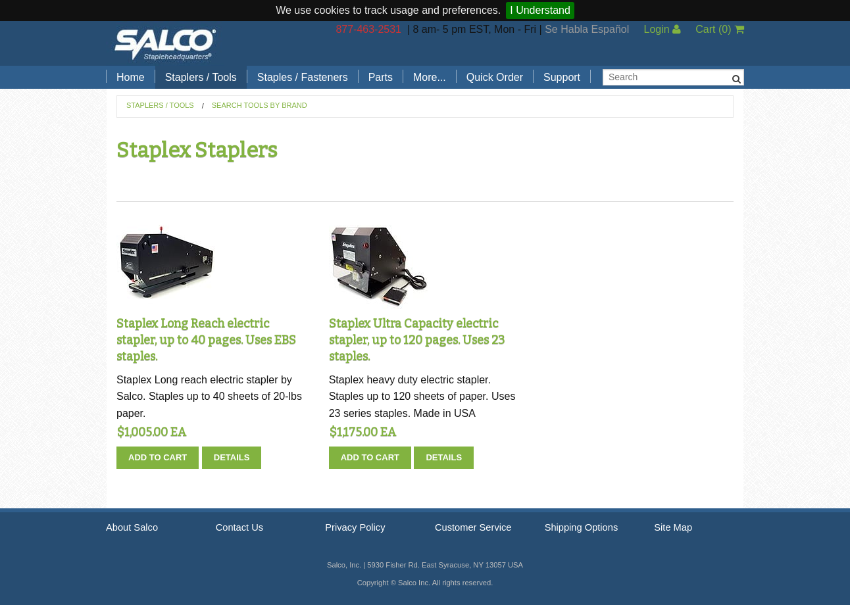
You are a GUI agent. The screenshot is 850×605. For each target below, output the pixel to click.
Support (561, 77)
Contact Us (240, 527)
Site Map (673, 527)
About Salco (132, 527)
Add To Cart (157, 457)
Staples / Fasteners (302, 77)
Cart (719, 29)
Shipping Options (581, 527)
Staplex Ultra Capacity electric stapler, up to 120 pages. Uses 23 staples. (417, 340)
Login (662, 29)
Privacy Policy (355, 527)
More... (429, 77)
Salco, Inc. (165, 43)
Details (232, 457)
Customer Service (473, 527)
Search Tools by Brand (259, 105)
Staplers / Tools (201, 77)
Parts (380, 77)
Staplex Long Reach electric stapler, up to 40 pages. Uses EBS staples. (206, 340)
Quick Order (494, 77)
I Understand (540, 10)
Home (130, 77)
